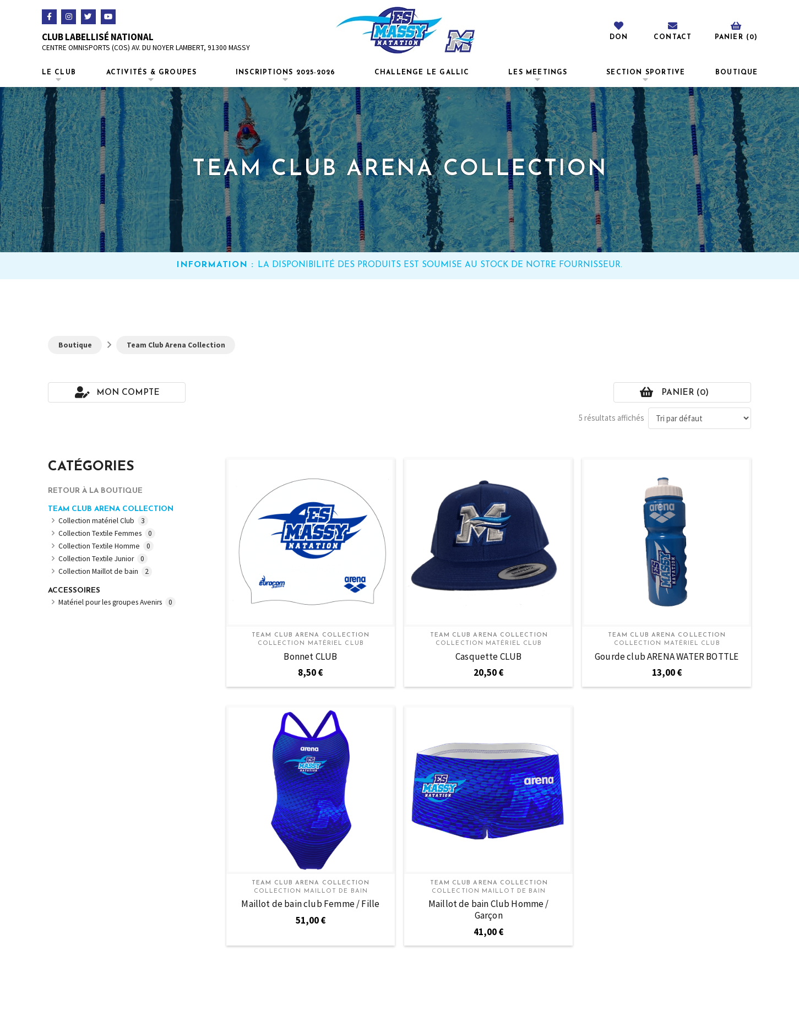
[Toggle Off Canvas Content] (736, 30)
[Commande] (699, 418)
